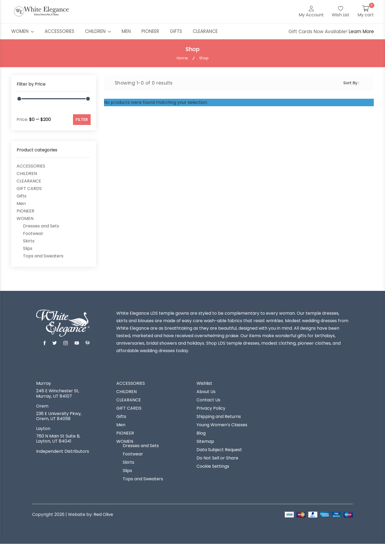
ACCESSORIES (59, 31)
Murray (43, 383)
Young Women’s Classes (222, 425)
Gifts (21, 196)
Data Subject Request (219, 450)
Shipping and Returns (219, 416)
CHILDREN (98, 31)
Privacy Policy (211, 408)
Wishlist (204, 383)
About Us (206, 392)
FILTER (82, 119)
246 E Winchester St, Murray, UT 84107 (57, 393)
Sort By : (351, 83)
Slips (27, 248)
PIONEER (150, 31)
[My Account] (311, 11)
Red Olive (103, 514)
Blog (201, 433)
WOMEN (22, 31)
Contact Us (208, 400)
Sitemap (205, 441)
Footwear (33, 233)
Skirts (28, 241)
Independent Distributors (62, 451)
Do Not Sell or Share (217, 458)
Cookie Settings (213, 466)
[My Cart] (365, 11)
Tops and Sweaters (43, 256)
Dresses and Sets (41, 226)
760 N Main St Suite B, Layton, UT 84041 (58, 438)
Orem (42, 406)
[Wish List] (340, 11)
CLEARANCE (205, 31)
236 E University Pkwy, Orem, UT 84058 (59, 416)
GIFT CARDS (29, 189)
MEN (126, 31)
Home (182, 58)
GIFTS (176, 31)
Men (21, 203)
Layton (43, 429)
